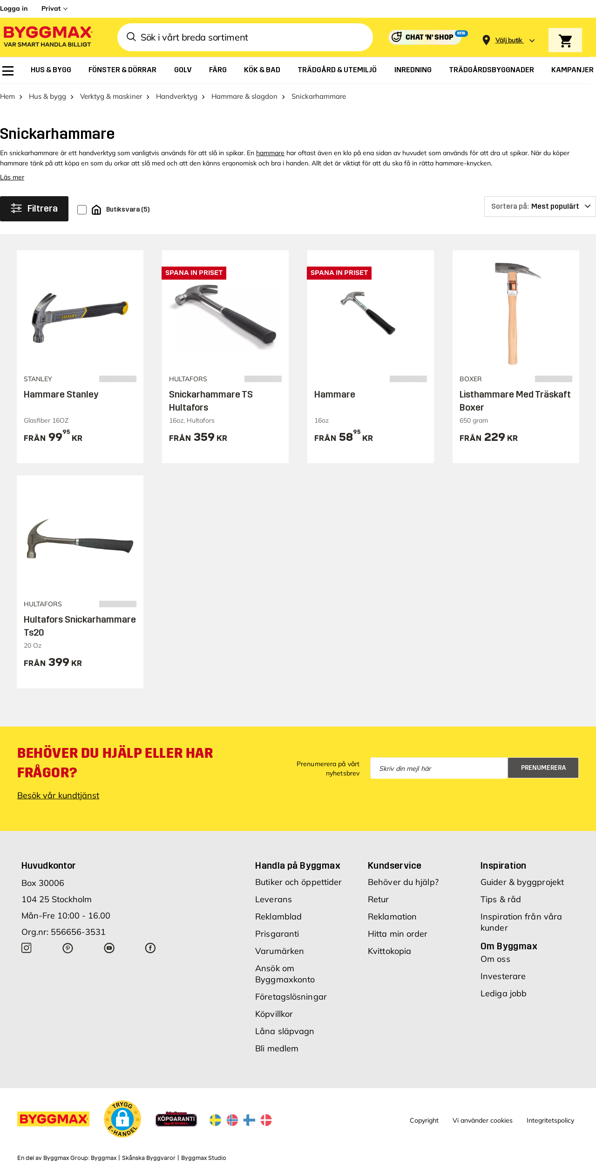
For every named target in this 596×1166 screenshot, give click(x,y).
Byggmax (103, 1158)
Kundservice (394, 865)
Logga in (13, 8)
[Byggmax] (47, 37)
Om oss (495, 958)
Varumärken (279, 951)
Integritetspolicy (550, 1120)
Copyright (424, 1120)
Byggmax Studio (203, 1158)
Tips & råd (501, 899)
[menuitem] (8, 70)
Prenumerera (543, 768)
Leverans (273, 899)
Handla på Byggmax (297, 865)
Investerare (503, 976)
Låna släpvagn (284, 1031)
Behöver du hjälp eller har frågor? (115, 763)
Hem (7, 96)
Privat (51, 8)
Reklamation (392, 916)
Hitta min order (398, 933)
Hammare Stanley (61, 394)
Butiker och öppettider (298, 882)
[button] (122, 1119)
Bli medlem (276, 1048)
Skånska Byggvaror (149, 1158)
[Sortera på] (540, 206)
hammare (270, 153)
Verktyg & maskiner (111, 96)
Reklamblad (278, 916)
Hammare (334, 394)
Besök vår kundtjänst (58, 795)
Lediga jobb (504, 993)
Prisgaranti (277, 933)
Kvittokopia (389, 951)
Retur (378, 899)
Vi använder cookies (483, 1120)
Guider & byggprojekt (522, 882)
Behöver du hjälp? (403, 882)
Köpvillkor (274, 1013)
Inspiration (503, 865)
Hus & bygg (47, 96)
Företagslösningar (291, 996)
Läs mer (12, 177)
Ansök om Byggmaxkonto (285, 974)
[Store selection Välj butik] (508, 40)
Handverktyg (176, 96)
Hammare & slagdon (244, 96)
